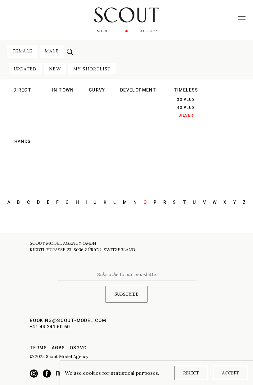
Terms (38, 347)
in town (63, 89)
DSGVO (78, 347)
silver (185, 115)
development (138, 89)
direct (22, 89)
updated (25, 69)
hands (22, 141)
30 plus (186, 99)
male (52, 51)
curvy (97, 89)
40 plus (186, 107)
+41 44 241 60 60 (50, 326)
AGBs (58, 347)
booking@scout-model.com (68, 320)
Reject (191, 373)
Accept (230, 373)
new (55, 69)
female (22, 51)
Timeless (186, 89)
